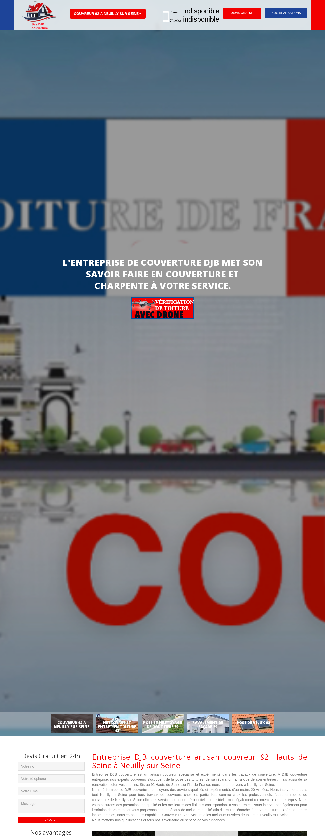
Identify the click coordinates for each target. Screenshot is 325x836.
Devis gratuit (242, 13)
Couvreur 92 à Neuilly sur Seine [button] (106, 14)
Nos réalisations (286, 13)
